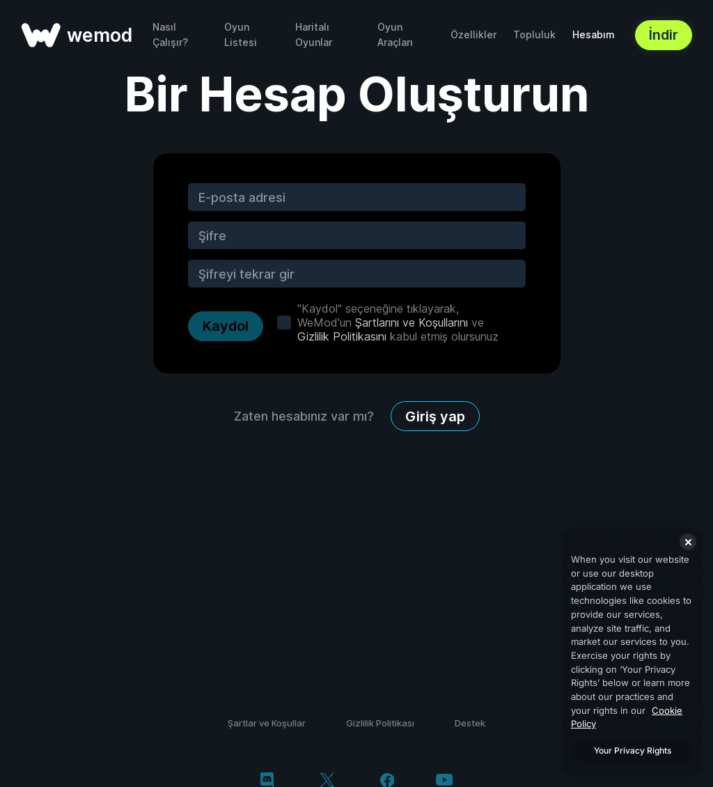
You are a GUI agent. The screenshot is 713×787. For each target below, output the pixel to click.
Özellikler (473, 34)
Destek (470, 722)
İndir (663, 34)
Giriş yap (435, 416)
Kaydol (226, 326)
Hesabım (593, 34)
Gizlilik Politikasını (341, 336)
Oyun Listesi (240, 34)
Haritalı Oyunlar (313, 34)
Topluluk (534, 34)
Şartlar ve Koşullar (267, 722)
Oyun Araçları (395, 34)
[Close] (688, 541)
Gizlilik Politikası (380, 722)
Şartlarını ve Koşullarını (411, 322)
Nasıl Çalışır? (170, 34)
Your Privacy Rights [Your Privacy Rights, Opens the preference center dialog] (632, 750)
